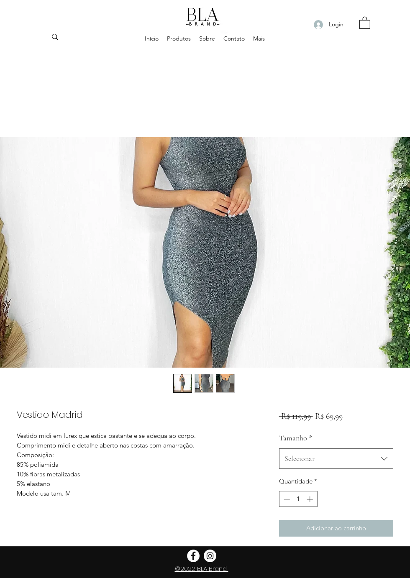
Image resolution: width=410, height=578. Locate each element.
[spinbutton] (298, 499)
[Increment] (310, 499)
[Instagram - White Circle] (210, 556)
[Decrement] (286, 499)
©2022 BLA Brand (201, 568)
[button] (364, 22)
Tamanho (295, 437)
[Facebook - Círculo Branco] (193, 556)
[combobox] (336, 458)
